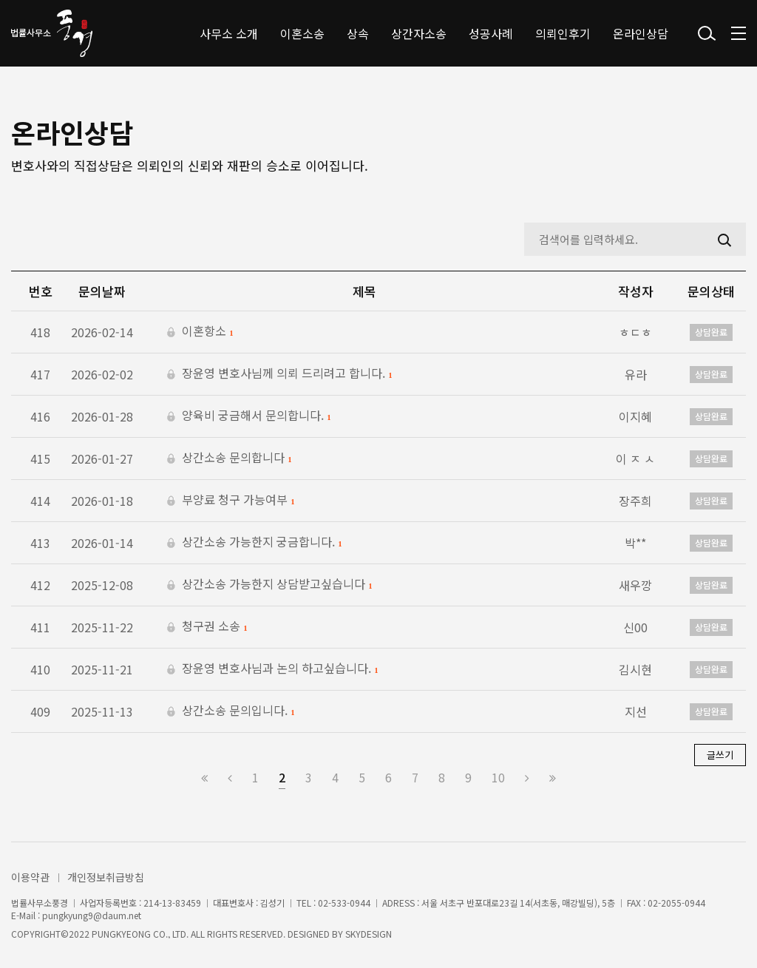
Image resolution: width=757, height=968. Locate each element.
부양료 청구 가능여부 (230, 500)
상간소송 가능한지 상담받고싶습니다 (269, 585)
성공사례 (491, 33)
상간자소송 (419, 33)
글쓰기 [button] (720, 755)
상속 (358, 33)
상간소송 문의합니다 (229, 458)
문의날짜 (102, 291)
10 (498, 777)
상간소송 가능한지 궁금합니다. (254, 542)
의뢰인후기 (563, 33)
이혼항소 (200, 332)
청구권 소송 (207, 627)
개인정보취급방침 (105, 877)
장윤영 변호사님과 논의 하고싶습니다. (272, 669)
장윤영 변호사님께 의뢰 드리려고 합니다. (279, 374)
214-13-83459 (172, 903)
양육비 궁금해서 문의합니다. (248, 416)
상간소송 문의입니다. (230, 711)
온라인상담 (640, 33)
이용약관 (30, 877)
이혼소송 (302, 33)
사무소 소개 (229, 33)
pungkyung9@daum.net (91, 915)
